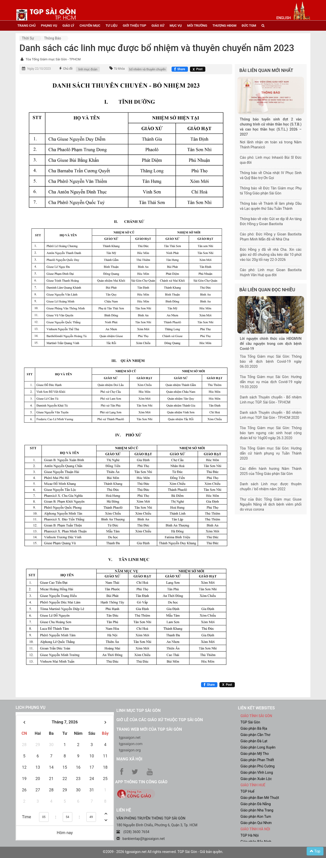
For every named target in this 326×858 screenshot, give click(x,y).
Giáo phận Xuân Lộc (256, 779)
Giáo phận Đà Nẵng (256, 804)
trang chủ (26, 25)
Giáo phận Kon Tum (256, 816)
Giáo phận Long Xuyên (258, 747)
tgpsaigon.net (130, 738)
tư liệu (111, 25)
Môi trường (197, 25)
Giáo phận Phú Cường (258, 766)
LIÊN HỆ (123, 810)
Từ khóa (119, 68)
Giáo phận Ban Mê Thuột (260, 798)
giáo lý (68, 25)
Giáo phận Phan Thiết (257, 760)
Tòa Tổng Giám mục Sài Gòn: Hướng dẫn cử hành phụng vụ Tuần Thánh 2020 (271, 453)
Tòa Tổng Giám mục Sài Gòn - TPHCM (53, 59)
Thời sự (28, 38)
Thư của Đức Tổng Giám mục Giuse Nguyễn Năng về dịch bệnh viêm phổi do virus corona (271, 504)
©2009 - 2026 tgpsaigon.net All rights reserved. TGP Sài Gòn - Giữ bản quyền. (163, 852)
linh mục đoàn (87, 69)
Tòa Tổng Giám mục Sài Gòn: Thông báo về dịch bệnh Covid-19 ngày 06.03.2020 (271, 361)
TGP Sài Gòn (250, 722)
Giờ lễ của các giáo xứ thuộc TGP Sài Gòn (159, 719)
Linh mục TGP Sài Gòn (138, 710)
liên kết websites (256, 708)
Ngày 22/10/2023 (39, 68)
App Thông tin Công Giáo (141, 782)
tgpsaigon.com (130, 744)
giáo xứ (157, 25)
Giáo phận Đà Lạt (254, 741)
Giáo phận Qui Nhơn (256, 823)
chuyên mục (90, 25)
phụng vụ (49, 25)
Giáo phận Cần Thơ (255, 735)
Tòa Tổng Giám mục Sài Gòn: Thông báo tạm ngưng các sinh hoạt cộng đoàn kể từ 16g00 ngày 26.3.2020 (271, 433)
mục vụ (176, 25)
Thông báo (52, 38)
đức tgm (249, 25)
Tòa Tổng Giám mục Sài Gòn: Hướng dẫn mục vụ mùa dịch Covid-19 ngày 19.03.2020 (271, 382)
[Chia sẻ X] (197, 69)
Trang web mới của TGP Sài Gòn (149, 729)
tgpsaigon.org (130, 750)
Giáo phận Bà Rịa (254, 728)
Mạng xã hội (129, 759)
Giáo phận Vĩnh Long (257, 772)
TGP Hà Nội (250, 835)
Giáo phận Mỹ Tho (255, 754)
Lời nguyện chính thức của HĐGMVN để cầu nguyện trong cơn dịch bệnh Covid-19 (271, 344)
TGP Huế (247, 791)
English (283, 18)
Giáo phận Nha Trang (257, 810)
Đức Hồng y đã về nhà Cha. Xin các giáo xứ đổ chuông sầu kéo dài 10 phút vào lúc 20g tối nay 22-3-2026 (271, 255)
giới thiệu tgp (134, 25)
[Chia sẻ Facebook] (180, 69)
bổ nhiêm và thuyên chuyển (147, 69)
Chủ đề (68, 68)
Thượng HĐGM (224, 25)
